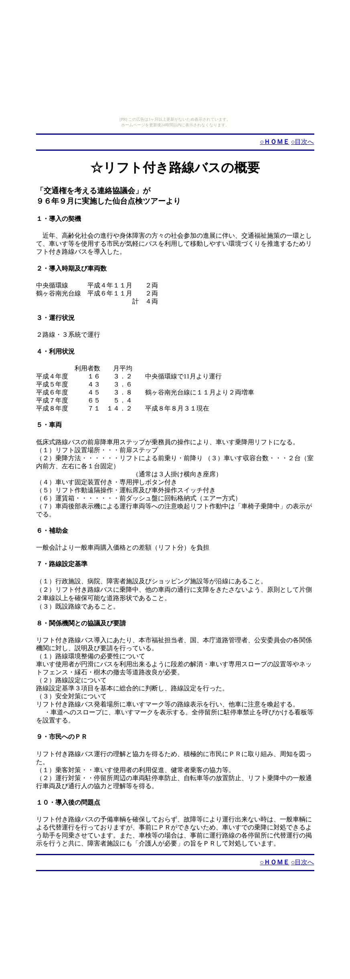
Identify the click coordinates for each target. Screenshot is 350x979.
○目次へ (302, 141)
